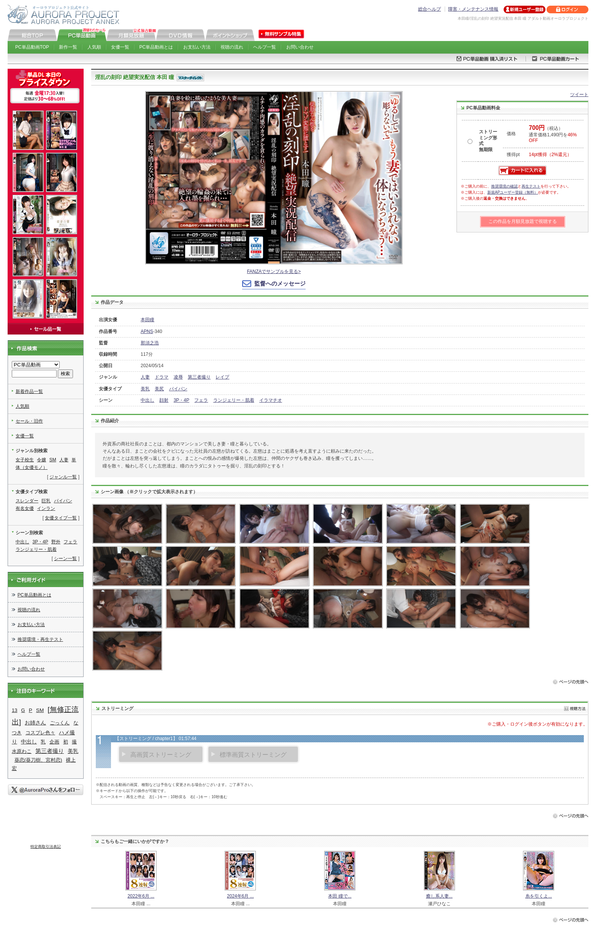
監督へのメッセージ (280, 283)
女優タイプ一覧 (61, 518)
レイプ (222, 377)
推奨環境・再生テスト (40, 639)
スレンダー (27, 500)
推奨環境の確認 (504, 186)
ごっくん (60, 723)
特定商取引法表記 (45, 846)
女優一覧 (120, 47)
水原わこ (22, 751)
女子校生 (25, 459)
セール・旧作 (29, 421)
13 (14, 710)
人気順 (94, 47)
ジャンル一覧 (63, 477)
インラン (46, 508)
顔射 (163, 400)
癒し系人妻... (439, 896)
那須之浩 (150, 343)
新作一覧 (68, 47)
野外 (55, 541)
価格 (511, 133)
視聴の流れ (231, 47)
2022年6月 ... (140, 896)
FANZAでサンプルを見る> (274, 271)
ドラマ (161, 377)
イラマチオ (270, 400)
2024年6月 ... (240, 896)
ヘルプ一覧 (264, 47)
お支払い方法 (197, 47)
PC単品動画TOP (32, 47)
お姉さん (35, 723)
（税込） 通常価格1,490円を (553, 134)
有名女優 (25, 508)
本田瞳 (147, 319)
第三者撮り (199, 377)
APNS (147, 331)
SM (52, 459)
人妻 (145, 377)
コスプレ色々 (40, 732)
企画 (54, 742)
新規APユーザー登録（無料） (512, 192)
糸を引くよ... (538, 896)
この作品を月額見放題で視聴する (522, 221)
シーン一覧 (65, 558)
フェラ (201, 400)
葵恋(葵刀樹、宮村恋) (38, 760)
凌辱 (178, 377)
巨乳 (46, 500)
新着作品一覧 (29, 391)
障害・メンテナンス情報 (473, 9)
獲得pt (513, 154)
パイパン (178, 388)
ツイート (579, 94)
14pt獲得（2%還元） (550, 154)
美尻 (159, 388)
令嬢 (41, 459)
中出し (147, 400)
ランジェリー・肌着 (233, 400)
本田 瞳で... (339, 896)
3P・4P (181, 400)
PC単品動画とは (156, 47)
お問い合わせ (300, 47)
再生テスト (531, 186)
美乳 (145, 388)
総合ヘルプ (429, 9)
